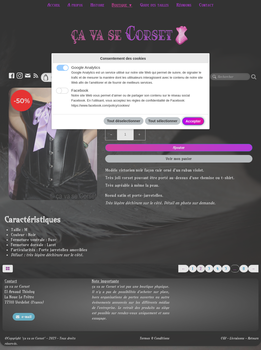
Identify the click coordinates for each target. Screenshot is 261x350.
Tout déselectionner (123, 121)
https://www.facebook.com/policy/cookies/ (100, 105)
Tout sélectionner (163, 121)
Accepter (193, 121)
